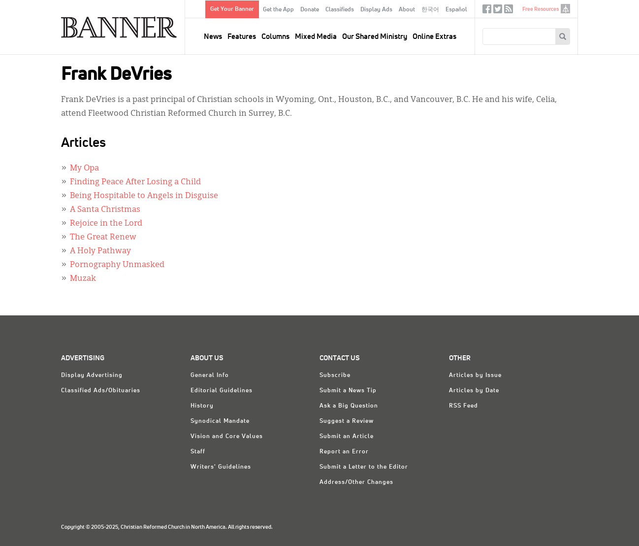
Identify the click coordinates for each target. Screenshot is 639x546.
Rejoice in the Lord (106, 224)
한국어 (430, 10)
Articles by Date (474, 391)
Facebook (486, 11)
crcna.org (565, 8)
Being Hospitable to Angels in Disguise (144, 196)
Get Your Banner (232, 9)
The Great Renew (103, 237)
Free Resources (540, 9)
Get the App (278, 10)
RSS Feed (463, 406)
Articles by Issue (475, 375)
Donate (309, 10)
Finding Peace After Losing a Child (135, 182)
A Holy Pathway (100, 251)
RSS (508, 11)
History (202, 406)
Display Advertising (92, 375)
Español (456, 10)
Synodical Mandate (220, 421)
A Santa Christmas (105, 210)
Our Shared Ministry (374, 36)
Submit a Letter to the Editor (364, 467)
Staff (198, 452)
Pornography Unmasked (117, 265)
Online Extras (434, 36)
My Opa (84, 168)
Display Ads (376, 10)
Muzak (83, 279)
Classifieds (339, 10)
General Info (210, 375)
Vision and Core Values (227, 437)
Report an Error (344, 452)
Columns (275, 36)
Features (241, 36)
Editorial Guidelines (222, 391)
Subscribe (335, 375)
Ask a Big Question (349, 406)
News (213, 36)
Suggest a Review (347, 421)
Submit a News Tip (348, 391)
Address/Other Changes (356, 482)
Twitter (497, 11)
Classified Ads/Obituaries (100, 391)
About (407, 10)
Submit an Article (347, 437)
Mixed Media (316, 36)
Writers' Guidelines (221, 467)
